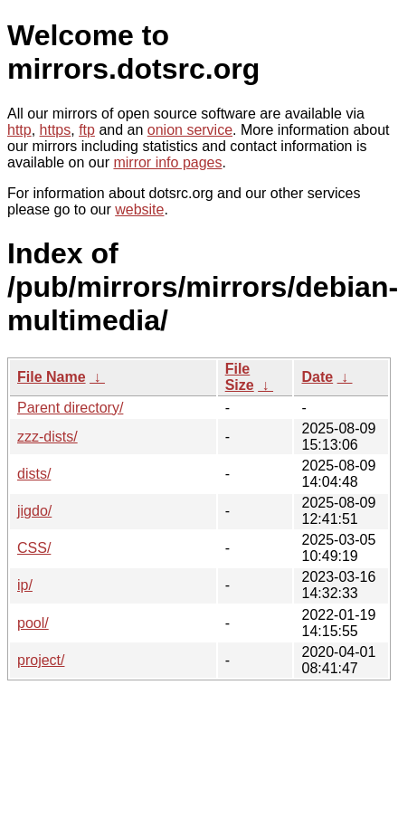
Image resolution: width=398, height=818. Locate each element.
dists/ (34, 473)
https (55, 130)
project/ (40, 660)
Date (317, 377)
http (19, 130)
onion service (189, 130)
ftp (87, 130)
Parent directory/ (70, 407)
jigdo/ (34, 510)
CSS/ (34, 548)
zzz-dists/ (47, 436)
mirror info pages (167, 162)
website (139, 209)
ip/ (25, 585)
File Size (239, 377)
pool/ (33, 623)
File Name (51, 377)
